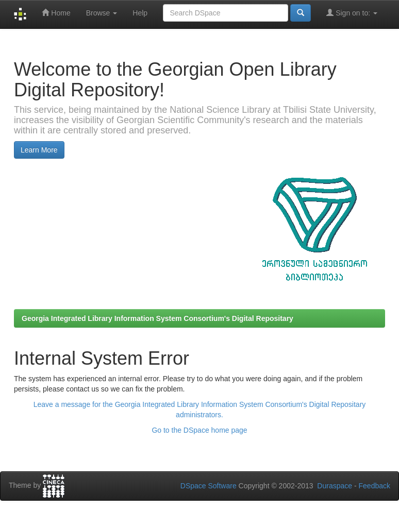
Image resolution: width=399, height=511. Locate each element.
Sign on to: (351, 12)
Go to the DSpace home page (199, 430)
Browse (102, 13)
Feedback (374, 486)
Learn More (39, 150)
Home (56, 12)
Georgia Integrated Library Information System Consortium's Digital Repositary (157, 318)
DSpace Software (208, 486)
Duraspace (334, 486)
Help (139, 13)
